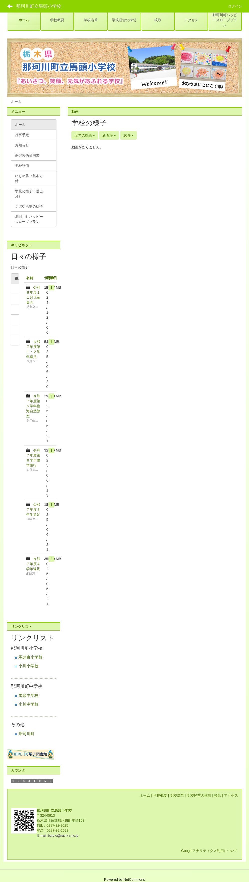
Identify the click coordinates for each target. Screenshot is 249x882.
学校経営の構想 (199, 795)
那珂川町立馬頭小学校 (38, 6)
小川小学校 (28, 666)
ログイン (235, 6)
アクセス (231, 795)
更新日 (51, 278)
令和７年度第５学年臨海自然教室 (33, 406)
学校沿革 (177, 795)
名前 (29, 278)
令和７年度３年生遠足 (33, 510)
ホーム (145, 795)
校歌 (217, 795)
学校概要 (160, 795)
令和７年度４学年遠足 (33, 564)
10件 (128, 135)
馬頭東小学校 (30, 657)
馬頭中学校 (28, 695)
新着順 (109, 135)
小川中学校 (28, 704)
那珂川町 (26, 734)
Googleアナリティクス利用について (209, 851)
